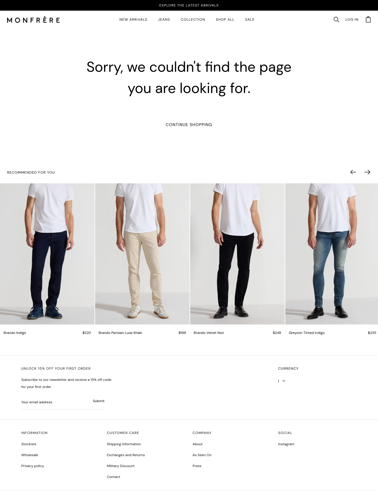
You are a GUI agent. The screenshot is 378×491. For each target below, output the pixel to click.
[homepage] (33, 19)
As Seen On (202, 455)
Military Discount (121, 466)
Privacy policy (32, 466)
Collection (193, 19)
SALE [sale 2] (250, 19)
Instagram (286, 444)
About (198, 444)
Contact (113, 476)
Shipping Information (124, 444)
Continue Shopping (189, 124)
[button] (336, 19)
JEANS (164, 19)
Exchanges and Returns (126, 455)
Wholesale (29, 455)
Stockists (28, 444)
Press (197, 466)
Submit (99, 401)
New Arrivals (133, 19)
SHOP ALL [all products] (225, 19)
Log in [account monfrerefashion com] (352, 19)
